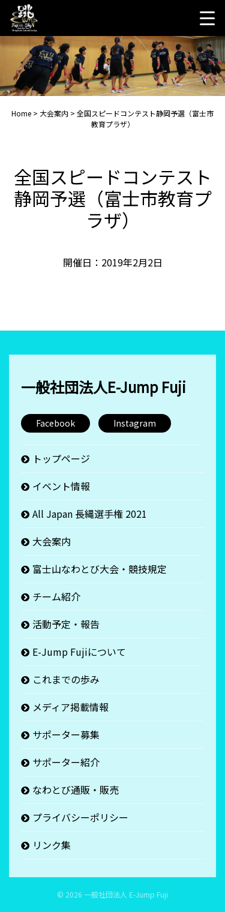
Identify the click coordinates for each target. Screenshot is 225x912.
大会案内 (51, 541)
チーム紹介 (56, 596)
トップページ (61, 458)
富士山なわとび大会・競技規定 (99, 569)
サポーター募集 (66, 734)
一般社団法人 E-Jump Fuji (126, 894)
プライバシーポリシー (80, 817)
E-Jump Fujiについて (79, 651)
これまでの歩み (66, 679)
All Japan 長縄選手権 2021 (89, 513)
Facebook (55, 423)
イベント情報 (61, 486)
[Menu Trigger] (207, 18)
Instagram (134, 423)
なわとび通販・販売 (75, 789)
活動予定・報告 (66, 624)
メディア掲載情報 (70, 707)
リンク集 (51, 845)
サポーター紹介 (66, 762)
